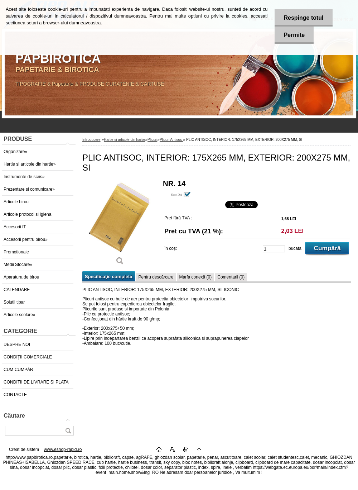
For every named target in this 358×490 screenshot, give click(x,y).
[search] (68, 430)
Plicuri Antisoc (171, 140)
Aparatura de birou (21, 277)
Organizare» (15, 151)
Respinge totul (303, 18)
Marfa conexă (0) (195, 277)
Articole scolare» (19, 314)
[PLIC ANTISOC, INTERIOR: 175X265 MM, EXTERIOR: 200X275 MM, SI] (120, 225)
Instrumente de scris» (24, 176)
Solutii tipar (14, 302)
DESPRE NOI (17, 344)
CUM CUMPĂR (18, 369)
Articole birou (16, 201)
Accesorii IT (15, 226)
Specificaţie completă (108, 276)
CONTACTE (15, 394)
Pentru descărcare (155, 277)
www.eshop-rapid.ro (63, 449)
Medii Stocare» (18, 264)
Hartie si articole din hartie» (29, 164)
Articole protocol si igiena (27, 214)
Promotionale (16, 251)
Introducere (91, 140)
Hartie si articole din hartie (124, 140)
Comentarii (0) (231, 277)
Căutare (14, 416)
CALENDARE (17, 289)
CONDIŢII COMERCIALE (28, 357)
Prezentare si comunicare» (29, 189)
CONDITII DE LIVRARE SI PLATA (36, 382)
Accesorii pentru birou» (26, 239)
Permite (294, 35)
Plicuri (152, 140)
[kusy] (274, 249)
